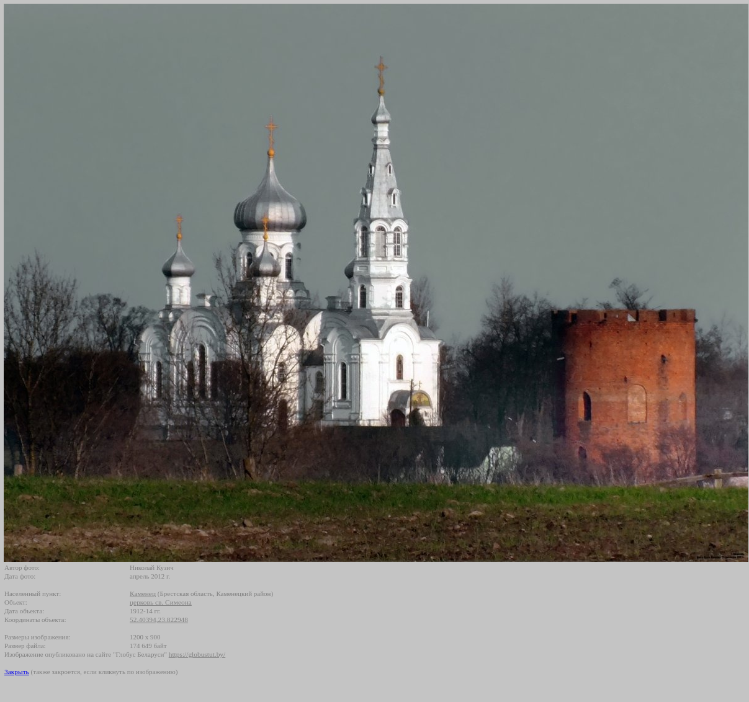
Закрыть (16, 671)
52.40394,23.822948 (159, 619)
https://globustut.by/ (197, 654)
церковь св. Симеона (161, 602)
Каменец (143, 593)
